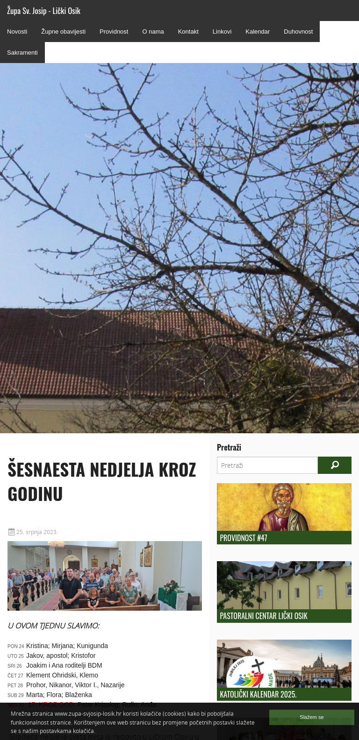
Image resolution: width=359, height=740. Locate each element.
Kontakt (188, 31)
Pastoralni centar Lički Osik (263, 615)
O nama (153, 31)
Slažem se (311, 717)
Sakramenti (22, 52)
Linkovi (222, 31)
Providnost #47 (243, 537)
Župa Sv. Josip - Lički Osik (43, 10)
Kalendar (257, 31)
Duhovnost (298, 31)
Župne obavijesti (63, 31)
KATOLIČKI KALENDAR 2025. (258, 694)
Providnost (114, 31)
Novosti (17, 31)
